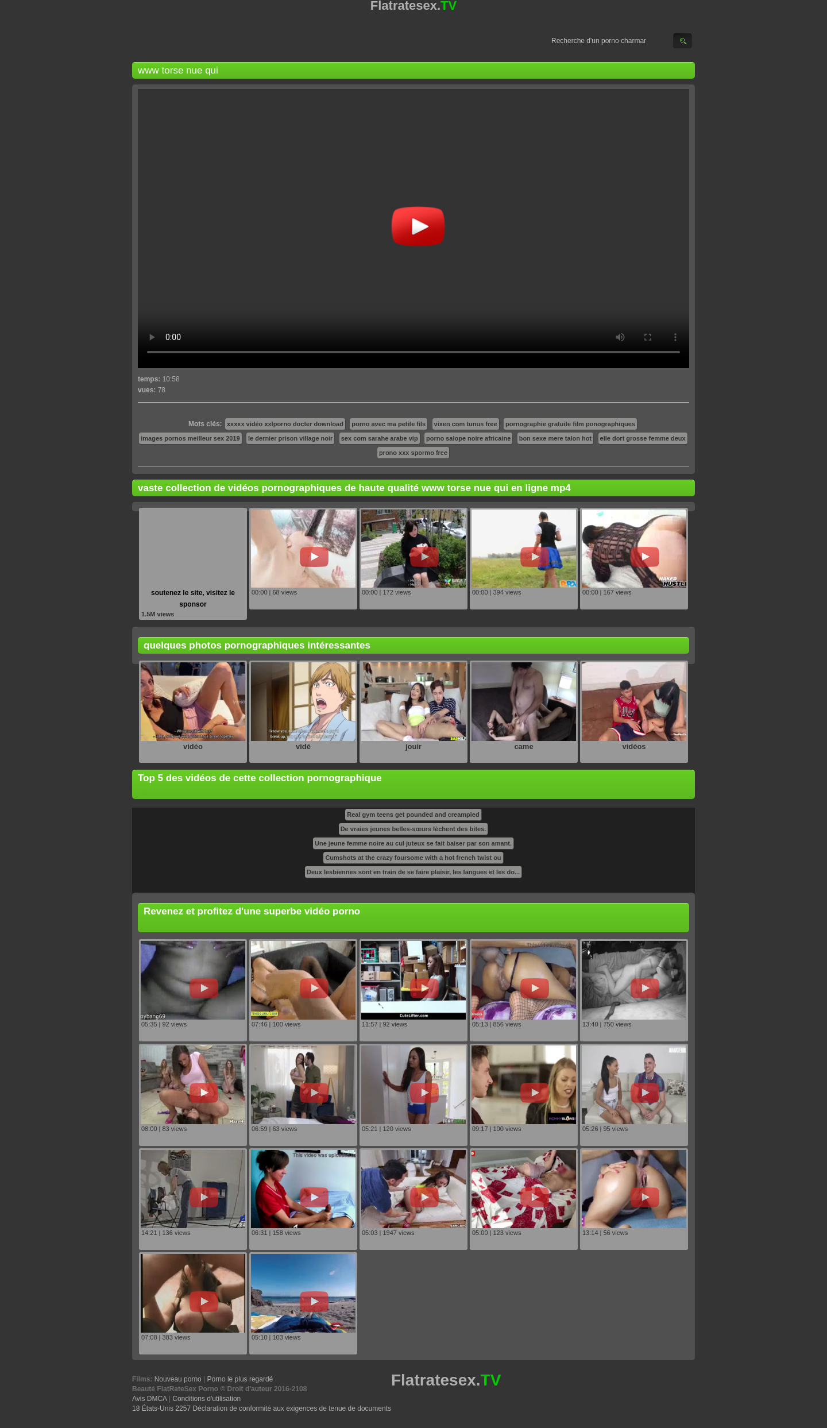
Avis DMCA (149, 1399)
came (523, 746)
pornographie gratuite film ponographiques (570, 423)
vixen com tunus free (465, 423)
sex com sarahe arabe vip (379, 438)
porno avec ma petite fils (388, 423)
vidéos (634, 746)
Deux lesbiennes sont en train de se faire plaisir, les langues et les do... (413, 872)
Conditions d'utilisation (206, 1399)
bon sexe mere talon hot (555, 438)
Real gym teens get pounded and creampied (413, 814)
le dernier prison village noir (290, 438)
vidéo (193, 746)
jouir (413, 746)
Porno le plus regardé (240, 1379)
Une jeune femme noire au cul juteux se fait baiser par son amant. (413, 843)
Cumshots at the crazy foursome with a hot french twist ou (413, 857)
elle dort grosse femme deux (643, 438)
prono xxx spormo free (413, 452)
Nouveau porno (178, 1379)
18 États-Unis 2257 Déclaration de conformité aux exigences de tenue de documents (261, 1408)
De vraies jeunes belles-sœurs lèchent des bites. (413, 828)
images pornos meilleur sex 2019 (190, 438)
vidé (303, 746)
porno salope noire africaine (468, 438)
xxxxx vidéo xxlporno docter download (285, 423)
